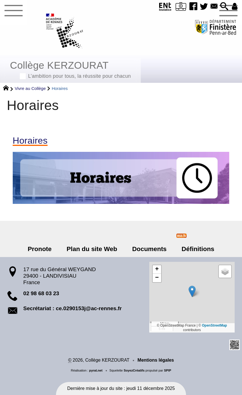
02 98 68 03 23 (41, 293)
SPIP (167, 370)
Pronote (41, 248)
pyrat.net (95, 370)
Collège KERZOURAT (70, 69)
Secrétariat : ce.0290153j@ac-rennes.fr (72, 308)
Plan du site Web (92, 248)
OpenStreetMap (214, 325)
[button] (224, 6)
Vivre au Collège (30, 88)
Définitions (197, 248)
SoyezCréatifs (134, 370)
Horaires (30, 140)
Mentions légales (155, 360)
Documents (149, 248)
